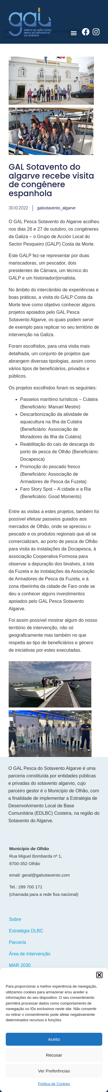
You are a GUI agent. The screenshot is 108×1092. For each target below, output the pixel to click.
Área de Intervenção (29, 953)
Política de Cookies (54, 1084)
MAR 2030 (20, 965)
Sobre (15, 919)
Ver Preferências (54, 1070)
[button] (99, 975)
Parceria (17, 942)
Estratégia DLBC (26, 930)
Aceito (54, 1039)
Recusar (54, 1055)
